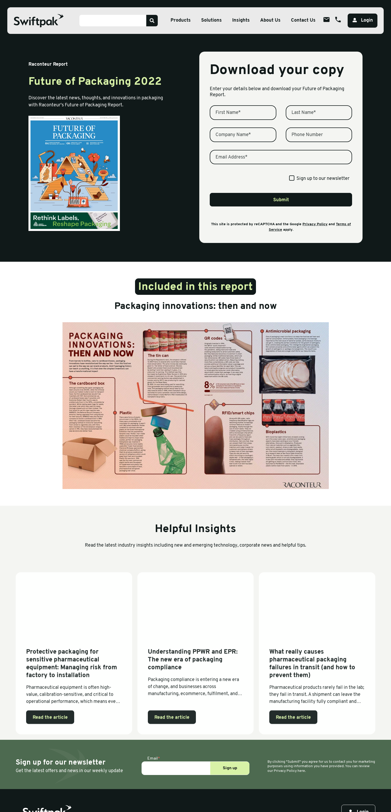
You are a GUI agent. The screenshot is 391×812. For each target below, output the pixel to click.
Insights (241, 20)
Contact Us (303, 20)
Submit (281, 200)
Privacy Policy (315, 224)
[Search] (152, 20)
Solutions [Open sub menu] (211, 20)
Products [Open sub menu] (181, 20)
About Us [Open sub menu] (270, 20)
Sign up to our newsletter (322, 178)
